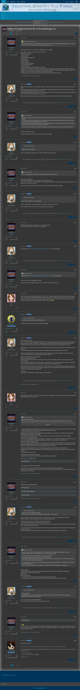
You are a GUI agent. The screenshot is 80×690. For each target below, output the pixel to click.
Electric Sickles (25, 487)
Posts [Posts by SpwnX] (6, 99)
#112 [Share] (75, 338)
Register (71, 1)
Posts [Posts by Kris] (6, 307)
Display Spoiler (25, 461)
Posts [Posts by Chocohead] (6, 656)
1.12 (62, 22)
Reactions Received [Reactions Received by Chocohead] (8, 654)
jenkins (45, 20)
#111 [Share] (75, 314)
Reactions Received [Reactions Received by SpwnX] (8, 98)
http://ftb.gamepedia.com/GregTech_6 (64, 102)
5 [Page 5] (9, 33)
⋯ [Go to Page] (7, 33)
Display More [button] (48, 424)
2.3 (24, 22)
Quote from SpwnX (27, 115)
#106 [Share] (75, 193)
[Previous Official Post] (69, 106)
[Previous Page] (3, 33)
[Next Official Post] (71, 106)
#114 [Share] (75, 413)
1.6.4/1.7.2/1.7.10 (44, 22)
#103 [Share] (75, 111)
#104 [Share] (75, 142)
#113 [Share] (75, 392)
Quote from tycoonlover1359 (29, 41)
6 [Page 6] (12, 665)
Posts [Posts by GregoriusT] (6, 329)
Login (67, 1)
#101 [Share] (75, 37)
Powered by (40, 688)
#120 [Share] (75, 640)
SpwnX (30, 384)
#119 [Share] (75, 617)
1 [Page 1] (5, 33)
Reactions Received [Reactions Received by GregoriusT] (8, 328)
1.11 (59, 22)
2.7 (31, 22)
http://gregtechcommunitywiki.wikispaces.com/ (38, 248)
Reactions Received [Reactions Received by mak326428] (8, 52)
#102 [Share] (75, 84)
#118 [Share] (75, 586)
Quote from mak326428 (28, 146)
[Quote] (75, 79)
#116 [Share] (75, 507)
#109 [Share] (75, 269)
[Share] (76, 33)
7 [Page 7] (12, 33)
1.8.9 (50, 22)
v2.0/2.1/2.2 (19, 22)
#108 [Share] (75, 246)
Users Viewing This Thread (8, 675)
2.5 (26, 22)
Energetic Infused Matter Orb (28, 491)
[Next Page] (19, 33)
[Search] (76, 1)
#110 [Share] (75, 293)
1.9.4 (53, 22)
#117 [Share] (75, 546)
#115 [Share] (75, 482)
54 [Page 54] (16, 33)
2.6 (28, 22)
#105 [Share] (75, 168)
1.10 (56, 22)
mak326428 (30, 75)
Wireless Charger (26, 495)
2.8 (33, 22)
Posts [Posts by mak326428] (6, 53)
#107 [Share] (75, 222)
